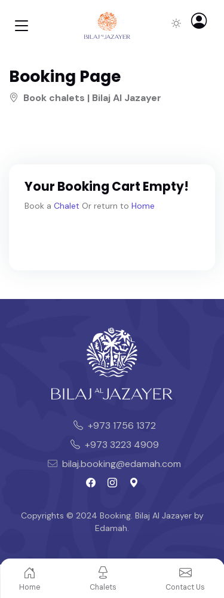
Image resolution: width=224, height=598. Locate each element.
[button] (203, 23)
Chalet (66, 205)
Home (143, 205)
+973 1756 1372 (114, 425)
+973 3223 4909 (114, 444)
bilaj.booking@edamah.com (114, 463)
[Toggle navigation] (21, 25)
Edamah (111, 528)
